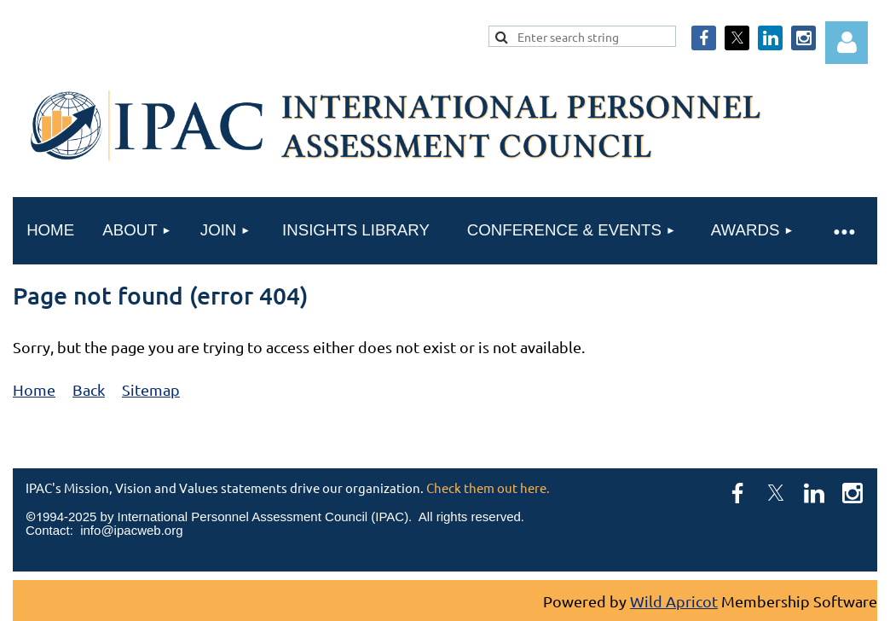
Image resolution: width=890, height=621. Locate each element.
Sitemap (151, 389)
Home (34, 389)
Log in (846, 42)
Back (88, 389)
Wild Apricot (674, 601)
